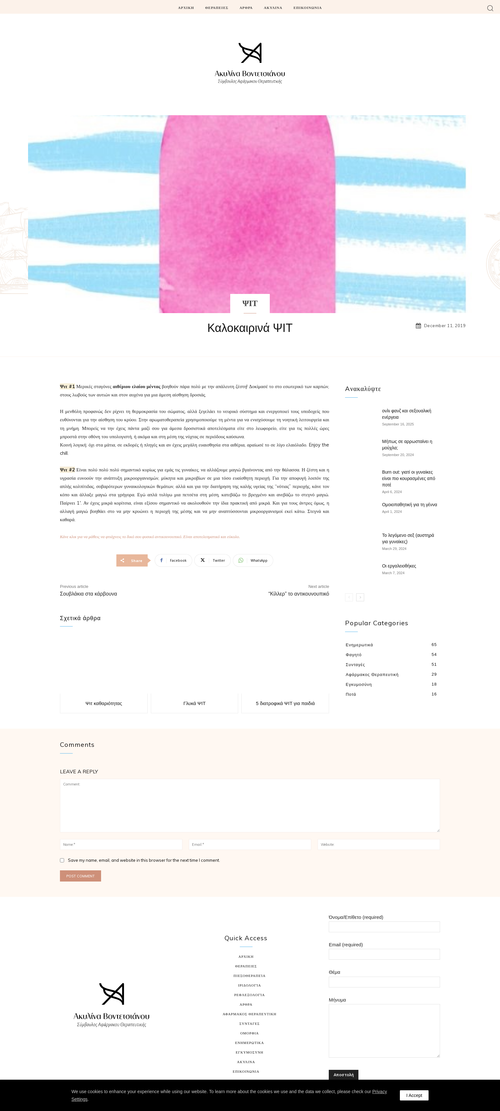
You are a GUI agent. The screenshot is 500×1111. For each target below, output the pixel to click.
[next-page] (360, 597)
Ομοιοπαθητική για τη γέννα (409, 504)
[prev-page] (349, 597)
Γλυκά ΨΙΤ (194, 703)
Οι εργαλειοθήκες (399, 565)
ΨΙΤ (250, 304)
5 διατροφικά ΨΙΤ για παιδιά (285, 703)
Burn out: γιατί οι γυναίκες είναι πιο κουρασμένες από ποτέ (408, 478)
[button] (490, 8)
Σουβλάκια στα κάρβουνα (88, 594)
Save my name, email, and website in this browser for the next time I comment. (144, 860)
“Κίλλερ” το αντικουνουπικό (298, 594)
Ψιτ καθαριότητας (103, 703)
